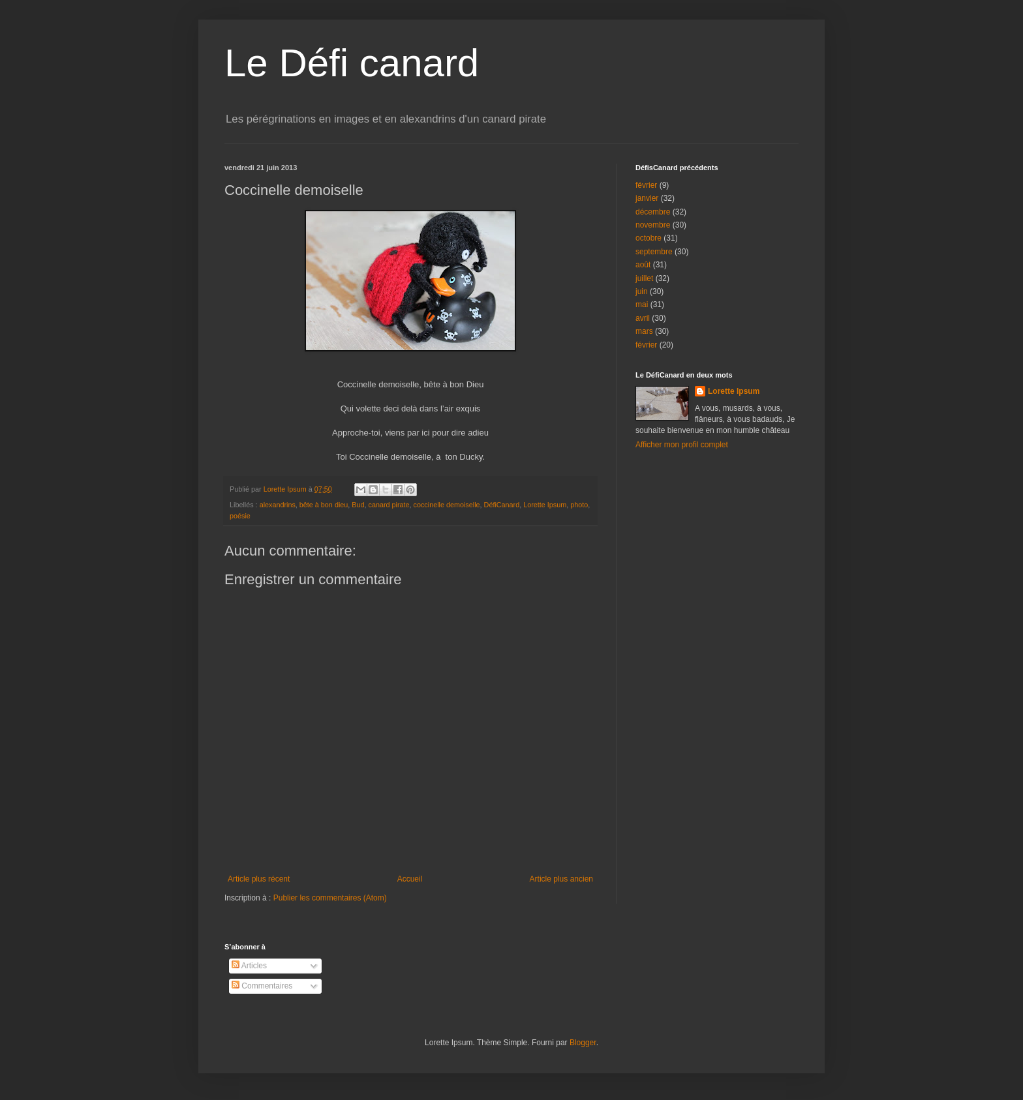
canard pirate (389, 505)
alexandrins (278, 505)
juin (641, 291)
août (642, 264)
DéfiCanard (502, 505)
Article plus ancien (561, 879)
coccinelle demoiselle (447, 505)
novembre (652, 225)
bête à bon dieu (323, 505)
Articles (249, 965)
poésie (240, 516)
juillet (644, 278)
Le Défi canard (351, 63)
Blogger (583, 1042)
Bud (358, 505)
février (646, 185)
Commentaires (262, 985)
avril (642, 318)
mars (644, 331)
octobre (648, 238)
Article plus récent (259, 879)
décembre (652, 211)
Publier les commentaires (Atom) (330, 897)
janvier (646, 198)
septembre (654, 251)
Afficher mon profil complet (681, 444)
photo (579, 505)
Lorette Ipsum (544, 505)
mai (641, 304)
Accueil (410, 879)
